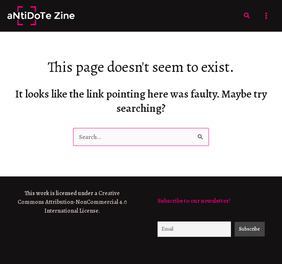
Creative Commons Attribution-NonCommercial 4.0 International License (72, 202)
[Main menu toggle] (266, 15)
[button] (247, 16)
